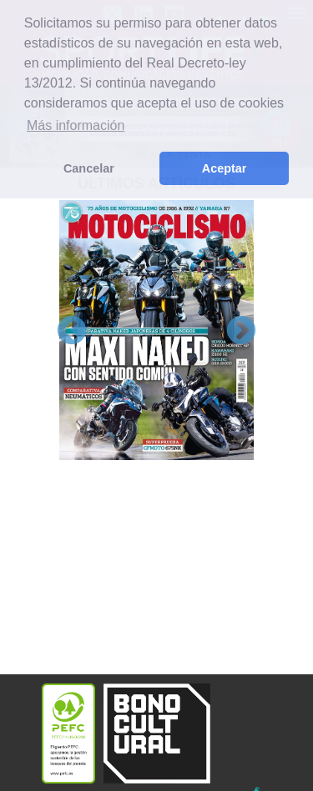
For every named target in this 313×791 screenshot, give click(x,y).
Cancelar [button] (88, 168)
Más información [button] (75, 125)
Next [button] (241, 331)
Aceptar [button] (224, 168)
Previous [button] (71, 331)
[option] (156, 329)
